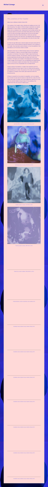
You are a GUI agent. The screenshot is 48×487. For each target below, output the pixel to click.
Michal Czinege (9, 4)
